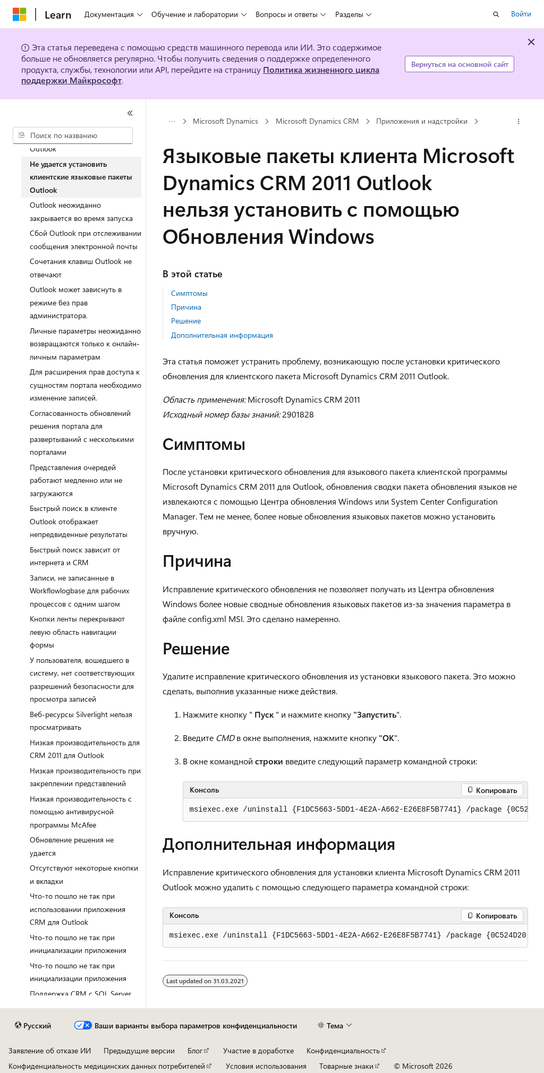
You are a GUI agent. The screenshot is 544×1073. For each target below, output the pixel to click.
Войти (521, 13)
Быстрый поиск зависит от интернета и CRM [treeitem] (75, 556)
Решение (186, 321)
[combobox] (73, 135)
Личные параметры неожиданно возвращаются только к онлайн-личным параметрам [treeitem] (85, 344)
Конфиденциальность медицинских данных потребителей (106, 1066)
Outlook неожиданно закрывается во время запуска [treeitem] (81, 211)
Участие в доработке (258, 1050)
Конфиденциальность (343, 1050)
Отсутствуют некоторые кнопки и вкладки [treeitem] (84, 874)
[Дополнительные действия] (518, 121)
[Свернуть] (130, 113)
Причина (186, 307)
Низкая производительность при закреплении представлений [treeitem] (85, 777)
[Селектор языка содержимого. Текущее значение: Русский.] (32, 1025)
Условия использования (266, 1066)
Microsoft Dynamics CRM (317, 121)
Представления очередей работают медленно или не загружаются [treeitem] (76, 480)
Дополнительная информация (222, 335)
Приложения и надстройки (422, 121)
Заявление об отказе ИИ (49, 1050)
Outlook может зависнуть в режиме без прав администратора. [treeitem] (76, 302)
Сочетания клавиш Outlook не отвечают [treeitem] (81, 267)
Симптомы (189, 293)
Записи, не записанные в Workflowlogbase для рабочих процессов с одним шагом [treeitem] (79, 591)
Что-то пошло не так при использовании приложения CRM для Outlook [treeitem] (77, 909)
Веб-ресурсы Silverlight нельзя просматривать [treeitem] (81, 721)
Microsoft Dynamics (225, 121)
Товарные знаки (346, 1066)
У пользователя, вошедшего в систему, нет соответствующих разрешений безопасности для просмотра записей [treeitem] (82, 679)
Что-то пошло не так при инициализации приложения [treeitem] (78, 944)
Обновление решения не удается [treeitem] (72, 846)
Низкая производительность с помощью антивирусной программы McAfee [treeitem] (81, 812)
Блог (195, 1050)
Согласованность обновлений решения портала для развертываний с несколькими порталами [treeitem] (82, 432)
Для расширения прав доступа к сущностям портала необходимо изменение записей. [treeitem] (85, 385)
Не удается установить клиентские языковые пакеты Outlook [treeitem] (81, 177)
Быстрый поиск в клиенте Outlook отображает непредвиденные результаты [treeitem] (79, 521)
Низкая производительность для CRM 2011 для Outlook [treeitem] (85, 749)
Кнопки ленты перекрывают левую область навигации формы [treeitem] (77, 632)
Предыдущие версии (139, 1050)
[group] (355, 810)
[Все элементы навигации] (172, 121)
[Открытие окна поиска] (496, 14)
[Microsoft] (20, 14)
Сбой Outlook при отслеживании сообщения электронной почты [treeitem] (85, 239)
